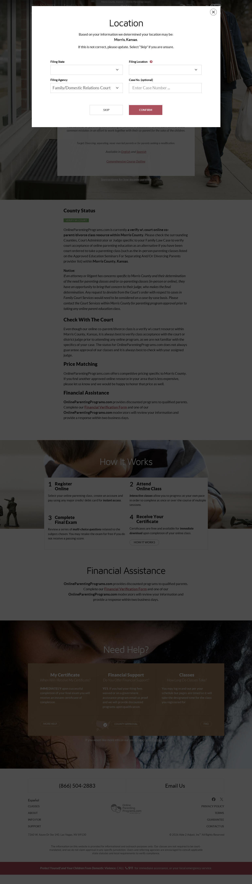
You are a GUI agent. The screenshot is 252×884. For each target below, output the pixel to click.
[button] (151, 60)
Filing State (57, 61)
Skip (106, 110)
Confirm (145, 110)
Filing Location (138, 61)
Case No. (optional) (141, 80)
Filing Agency (58, 80)
